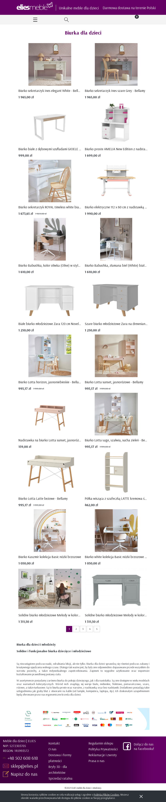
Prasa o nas (96, 761)
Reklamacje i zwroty (102, 755)
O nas (52, 749)
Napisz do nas (25, 774)
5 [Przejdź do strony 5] (96, 628)
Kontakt (54, 743)
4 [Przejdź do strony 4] (89, 628)
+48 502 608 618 (22, 758)
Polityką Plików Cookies (106, 794)
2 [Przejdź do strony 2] (76, 628)
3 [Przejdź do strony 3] (83, 628)
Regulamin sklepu (100, 743)
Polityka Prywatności (103, 749)
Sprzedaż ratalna (60, 778)
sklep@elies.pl (24, 766)
